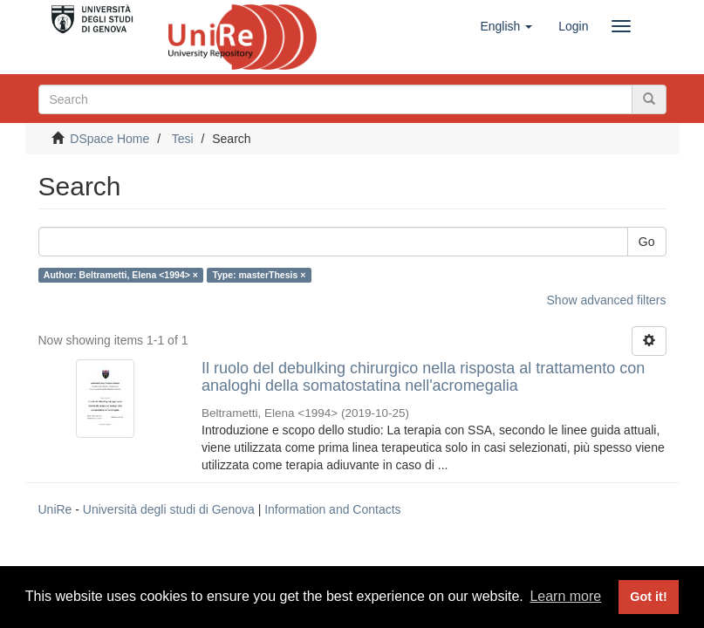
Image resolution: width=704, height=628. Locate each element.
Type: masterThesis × (258, 275)
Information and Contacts (332, 509)
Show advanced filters (606, 300)
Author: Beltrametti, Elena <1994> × (121, 275)
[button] (506, 26)
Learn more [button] (565, 596)
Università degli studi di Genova (169, 509)
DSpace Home (109, 139)
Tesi (183, 139)
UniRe (55, 509)
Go (647, 242)
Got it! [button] (648, 597)
